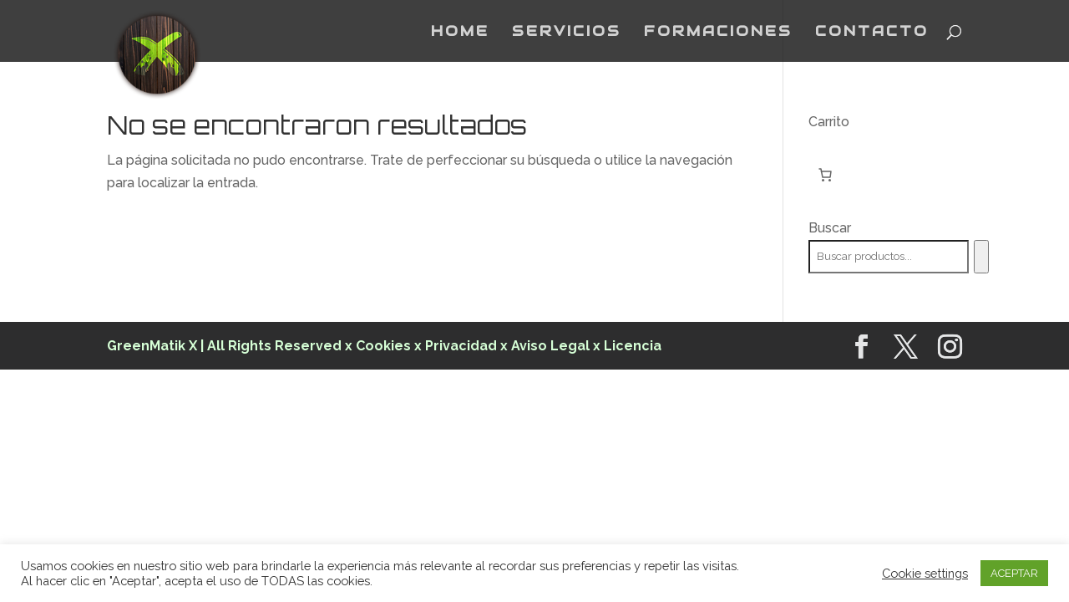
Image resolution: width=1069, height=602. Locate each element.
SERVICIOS (566, 32)
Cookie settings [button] (925, 573)
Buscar (829, 228)
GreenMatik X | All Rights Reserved (224, 346)
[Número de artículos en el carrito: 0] (825, 174)
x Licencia (627, 346)
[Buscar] (981, 256)
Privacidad (461, 346)
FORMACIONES (718, 32)
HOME (460, 32)
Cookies (385, 346)
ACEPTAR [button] (1014, 573)
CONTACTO (872, 32)
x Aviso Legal (545, 346)
